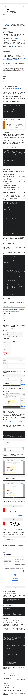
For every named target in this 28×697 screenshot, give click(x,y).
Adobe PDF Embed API (21, 37)
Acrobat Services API (19, 45)
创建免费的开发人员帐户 (15, 88)
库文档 (12, 628)
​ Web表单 (16, 328)
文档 (3, 9)
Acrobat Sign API (7, 19)
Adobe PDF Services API (11, 37)
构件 (5, 48)
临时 (12, 46)
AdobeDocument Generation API (13, 38)
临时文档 (8, 628)
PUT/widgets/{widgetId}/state (8, 240)
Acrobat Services (9, 9)
